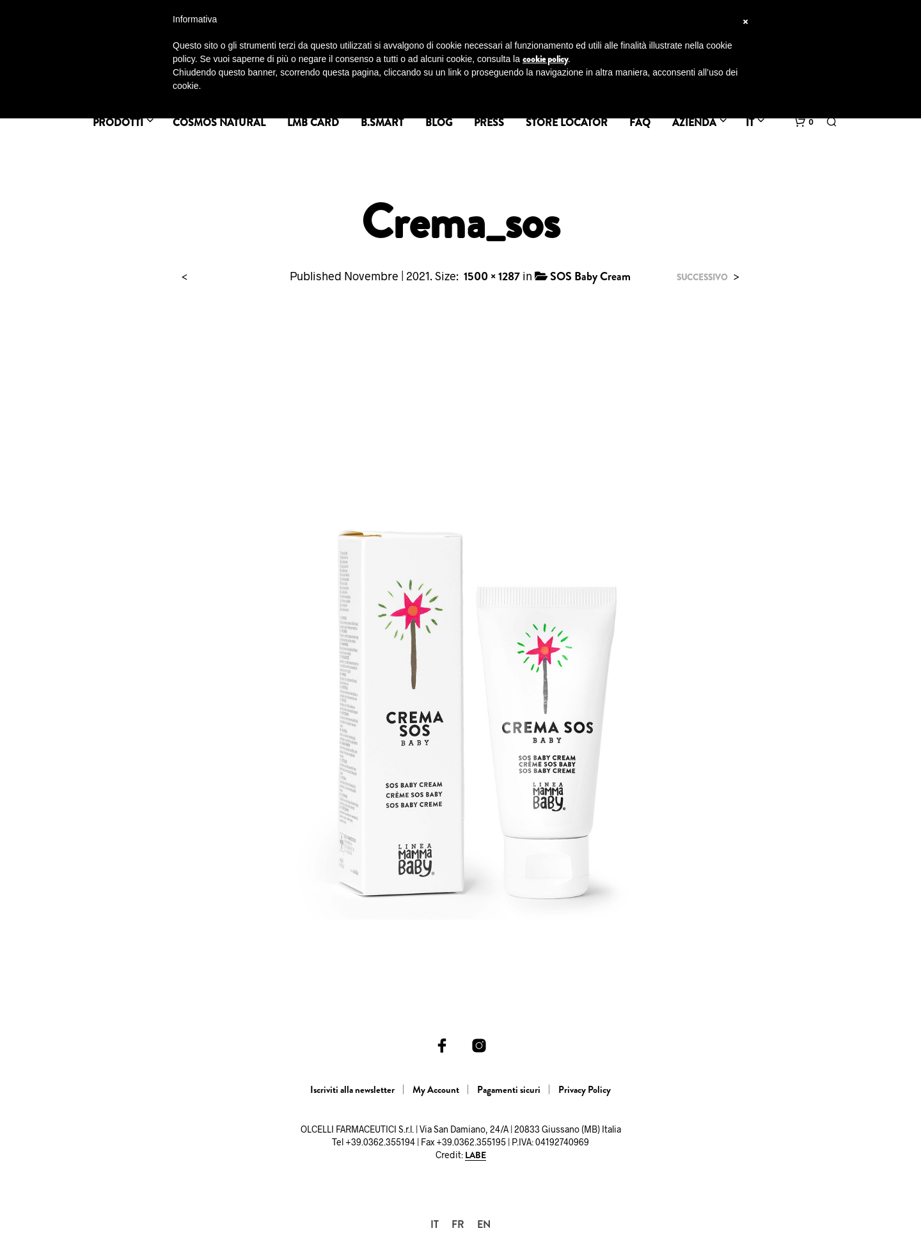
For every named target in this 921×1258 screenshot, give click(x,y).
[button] (804, 122)
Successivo (702, 277)
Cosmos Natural (219, 122)
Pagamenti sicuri (508, 1090)
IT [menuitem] (434, 1224)
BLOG (438, 122)
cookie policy (545, 58)
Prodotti (118, 122)
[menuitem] (434, 1224)
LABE (475, 1156)
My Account (436, 1090)
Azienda (694, 122)
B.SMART (382, 122)
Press (489, 122)
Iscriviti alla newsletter (352, 1090)
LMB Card (313, 122)
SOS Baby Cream (590, 276)
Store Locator (567, 122)
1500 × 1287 (492, 276)
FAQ (639, 122)
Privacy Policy (584, 1090)
